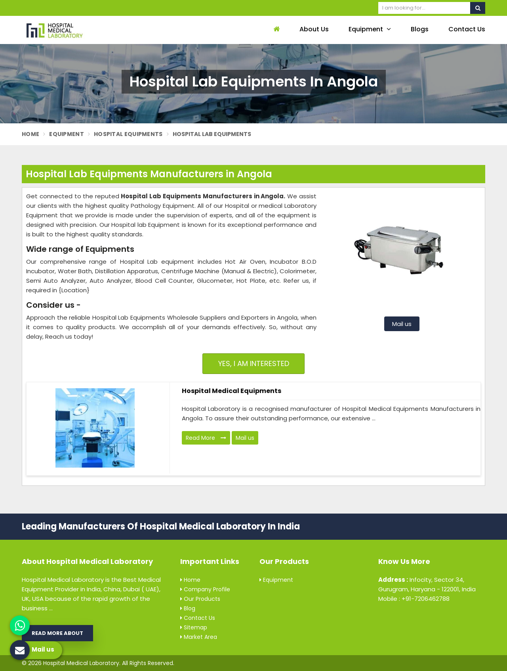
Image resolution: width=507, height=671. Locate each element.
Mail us (402, 324)
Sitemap (193, 627)
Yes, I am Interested (253, 363)
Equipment (370, 29)
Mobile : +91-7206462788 (414, 598)
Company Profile (205, 589)
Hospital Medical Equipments (231, 390)
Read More (206, 438)
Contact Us (466, 29)
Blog (187, 608)
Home (30, 134)
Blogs (420, 29)
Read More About (57, 633)
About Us (314, 29)
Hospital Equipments (128, 134)
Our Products (200, 599)
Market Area (198, 637)
